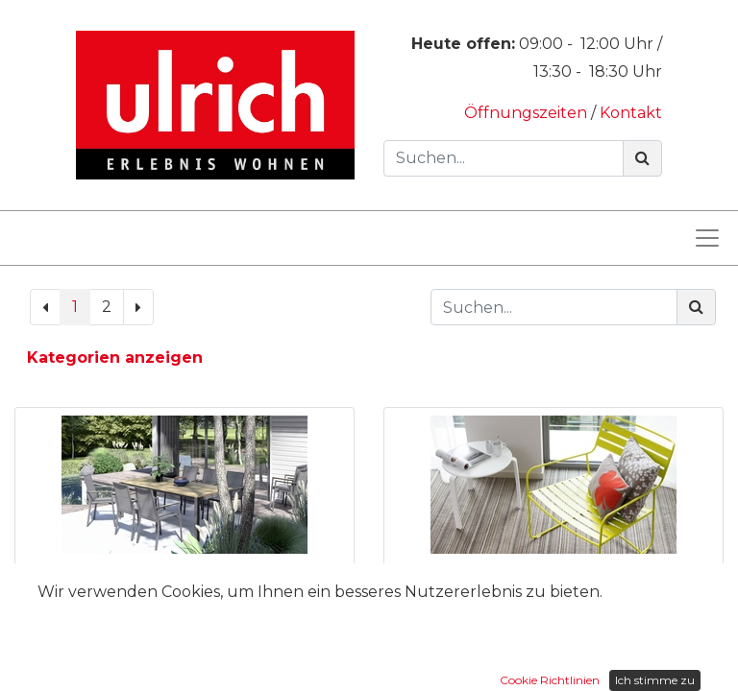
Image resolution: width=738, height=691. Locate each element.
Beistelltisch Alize (553, 578)
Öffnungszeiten (527, 113)
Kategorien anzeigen (115, 357)
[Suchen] (642, 158)
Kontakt (631, 113)
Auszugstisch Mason (185, 578)
